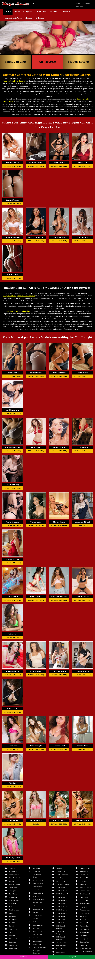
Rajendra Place (85, 891)
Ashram (12, 935)
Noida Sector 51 (61, 916)
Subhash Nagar (85, 868)
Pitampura (13, 919)
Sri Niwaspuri (84, 932)
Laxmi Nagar (60, 871)
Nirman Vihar (85, 923)
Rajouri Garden (38, 909)
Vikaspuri (36, 912)
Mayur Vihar (37, 871)
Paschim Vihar (85, 878)
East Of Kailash (14, 884)
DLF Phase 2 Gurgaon (60, 938)
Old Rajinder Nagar (86, 951)
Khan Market (37, 886)
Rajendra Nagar (85, 887)
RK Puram (83, 935)
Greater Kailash (38, 925)
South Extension (86, 894)
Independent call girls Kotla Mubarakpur (19, 295)
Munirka (36, 928)
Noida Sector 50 (61, 913)
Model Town (84, 916)
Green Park (13, 887)
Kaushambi (60, 868)
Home (8, 11)
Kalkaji (35, 918)
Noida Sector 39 (61, 897)
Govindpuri (84, 900)
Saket (11, 932)
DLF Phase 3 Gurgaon (60, 932)
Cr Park (35, 922)
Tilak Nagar (37, 906)
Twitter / (79, 3)
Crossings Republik (39, 947)
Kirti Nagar (84, 881)
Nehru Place (84, 919)
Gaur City (59, 878)
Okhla (11, 913)
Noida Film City (85, 948)
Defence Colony (38, 880)
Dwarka (53, 11)
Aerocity (65, 11)
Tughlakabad (84, 942)
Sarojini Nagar (61, 945)
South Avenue (61, 949)
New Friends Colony (37, 875)
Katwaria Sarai (38, 893)
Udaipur (40, 18)
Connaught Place (13, 18)
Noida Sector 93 (61, 887)
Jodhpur (12, 868)
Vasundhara (37, 944)
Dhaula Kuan (37, 934)
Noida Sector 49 (61, 900)
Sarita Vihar (37, 868)
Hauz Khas (13, 871)
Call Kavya (23, 957)
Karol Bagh (13, 894)
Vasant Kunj (84, 874)
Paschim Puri (84, 926)
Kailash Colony (85, 903)
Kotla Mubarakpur (39, 883)
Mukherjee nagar (39, 899)
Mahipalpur (13, 897)
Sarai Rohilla (84, 929)
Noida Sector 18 (61, 903)
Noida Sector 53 (61, 923)
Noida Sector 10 (61, 891)
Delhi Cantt (13, 881)
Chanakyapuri (14, 874)
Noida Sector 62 (61, 910)
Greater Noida (61, 881)
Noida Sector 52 (61, 919)
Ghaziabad (41, 11)
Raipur (28, 18)
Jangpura (12, 942)
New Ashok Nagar (62, 884)
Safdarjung (13, 929)
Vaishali (35, 938)
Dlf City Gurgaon (62, 942)
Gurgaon (27, 11)
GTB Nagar (36, 896)
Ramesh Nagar (85, 910)
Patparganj (84, 884)
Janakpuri (12, 891)
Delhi (17, 11)
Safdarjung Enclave (86, 939)
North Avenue (14, 910)
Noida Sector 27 (61, 907)
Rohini (11, 926)
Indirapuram (37, 941)
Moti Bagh (12, 903)
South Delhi (60, 952)
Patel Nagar (84, 897)
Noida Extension (62, 874)
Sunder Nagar (84, 871)
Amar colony (13, 945)
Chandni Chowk (14, 878)
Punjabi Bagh (37, 902)
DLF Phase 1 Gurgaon (60, 927)
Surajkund (83, 945)
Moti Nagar (13, 907)
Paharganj (12, 916)
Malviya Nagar (14, 900)
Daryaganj (83, 907)
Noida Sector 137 (62, 894)
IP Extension (84, 913)
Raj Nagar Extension (36, 951)
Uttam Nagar (37, 915)
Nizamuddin (13, 939)
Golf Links (36, 890)
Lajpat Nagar (13, 948)
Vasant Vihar (37, 931)
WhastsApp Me (71, 957)
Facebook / (87, 3)
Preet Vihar (13, 923)
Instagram (80, 6)
